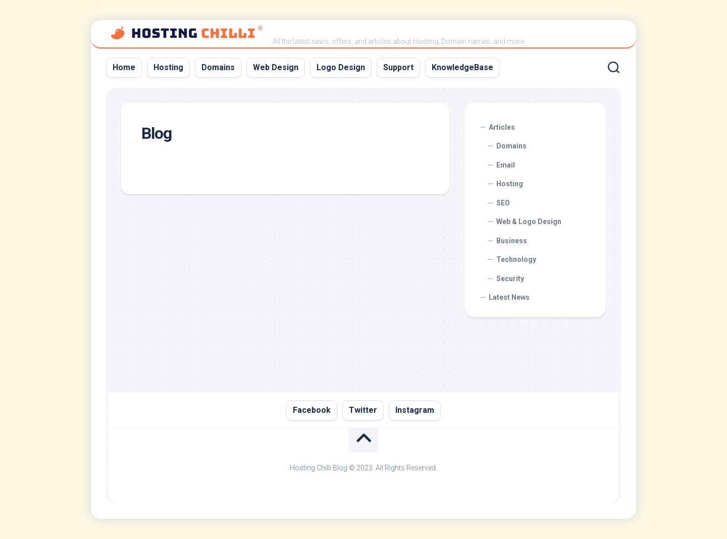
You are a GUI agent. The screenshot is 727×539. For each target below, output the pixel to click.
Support (398, 67)
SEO (503, 203)
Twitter (363, 410)
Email (505, 165)
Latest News (509, 297)
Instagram (414, 410)
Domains (218, 67)
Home (124, 67)
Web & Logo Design (528, 222)
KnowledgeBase (462, 67)
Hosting (168, 67)
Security (510, 279)
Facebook (312, 410)
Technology (516, 259)
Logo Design (341, 67)
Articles (502, 127)
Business (511, 241)
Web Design (275, 67)
